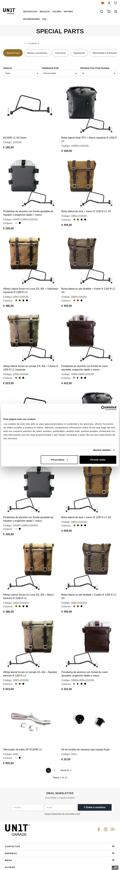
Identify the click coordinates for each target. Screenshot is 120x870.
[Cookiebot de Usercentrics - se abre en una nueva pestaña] (103, 408)
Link (77, 794)
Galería (56, 11)
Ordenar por (50, 68)
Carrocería (60, 53)
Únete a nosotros (94, 787)
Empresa (60, 833)
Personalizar (59, 459)
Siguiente (65, 750)
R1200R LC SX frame (14, 135)
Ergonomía (79, 53)
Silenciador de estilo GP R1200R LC (22, 729)
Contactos (60, 826)
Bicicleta (45, 11)
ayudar (60, 847)
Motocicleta (30, 11)
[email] (61, 787)
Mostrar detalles (102, 450)
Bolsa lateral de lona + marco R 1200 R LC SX (86, 207)
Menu (60, 840)
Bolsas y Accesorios (37, 53)
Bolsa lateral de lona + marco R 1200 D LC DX (86, 504)
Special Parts (13, 53)
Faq (44, 19)
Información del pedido (60, 854)
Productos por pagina (94, 68)
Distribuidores (31, 19)
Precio (7, 68)
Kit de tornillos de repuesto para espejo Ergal (85, 729)
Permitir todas (97, 459)
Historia (68, 11)
